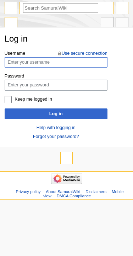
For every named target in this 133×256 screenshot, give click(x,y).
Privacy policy (28, 192)
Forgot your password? (56, 136)
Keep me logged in (33, 99)
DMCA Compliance (74, 196)
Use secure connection (84, 53)
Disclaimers (95, 192)
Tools (122, 23)
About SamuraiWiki (63, 192)
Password (14, 76)
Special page (11, 23)
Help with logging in (56, 127)
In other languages (107, 23)
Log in (56, 113)
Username (15, 53)
